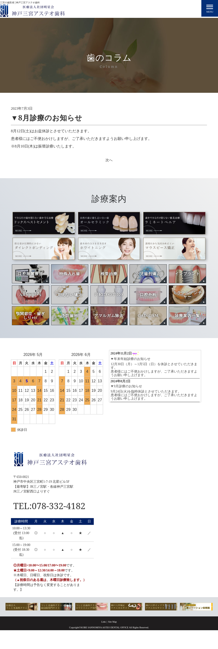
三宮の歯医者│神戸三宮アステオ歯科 (20, 1)
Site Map (112, 635)
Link (103, 635)
